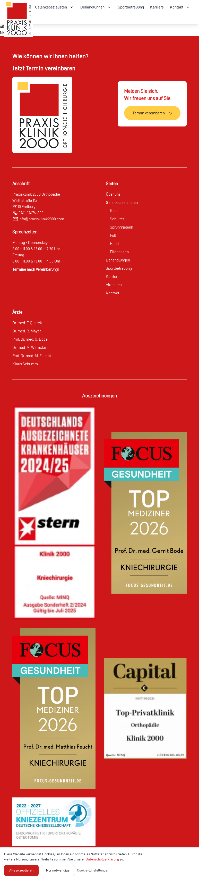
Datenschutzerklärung (102, 859)
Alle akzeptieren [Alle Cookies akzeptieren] (21, 870)
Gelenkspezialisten (122, 202)
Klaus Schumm (25, 364)
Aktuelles (114, 285)
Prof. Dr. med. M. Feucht (31, 355)
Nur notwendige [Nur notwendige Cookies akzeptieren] (58, 870)
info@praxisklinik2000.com (41, 219)
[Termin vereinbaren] (152, 113)
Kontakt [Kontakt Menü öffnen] (180, 7)
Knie (114, 210)
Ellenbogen (119, 252)
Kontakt (112, 293)
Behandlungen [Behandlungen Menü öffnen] (96, 7)
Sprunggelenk (121, 227)
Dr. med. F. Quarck (27, 323)
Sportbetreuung (131, 7)
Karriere (157, 7)
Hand (114, 243)
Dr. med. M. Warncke (29, 347)
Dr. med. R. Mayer (26, 331)
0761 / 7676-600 (31, 213)
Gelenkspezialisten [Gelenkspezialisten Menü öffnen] (54, 7)
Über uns (113, 194)
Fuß (113, 235)
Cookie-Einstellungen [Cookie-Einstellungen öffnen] (93, 870)
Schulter (117, 219)
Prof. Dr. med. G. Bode (30, 339)
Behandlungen (118, 260)
